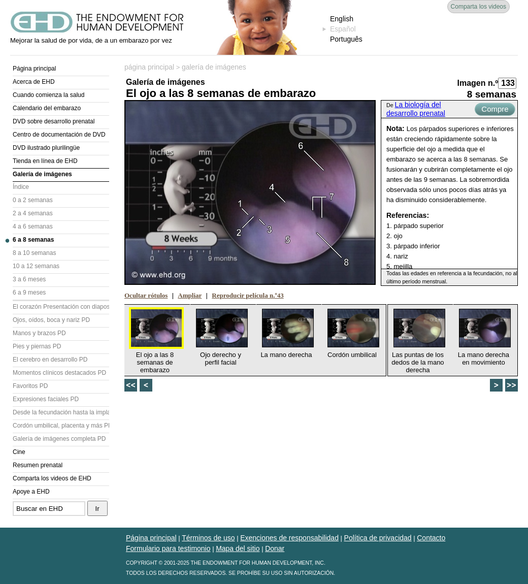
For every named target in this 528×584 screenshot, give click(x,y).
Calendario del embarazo (47, 108)
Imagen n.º (477, 83)
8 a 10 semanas (34, 252)
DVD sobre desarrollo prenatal (53, 121)
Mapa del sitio (237, 548)
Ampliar (190, 295)
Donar (274, 548)
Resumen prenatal (37, 465)
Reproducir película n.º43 (247, 295)
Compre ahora (494, 110)
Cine (19, 452)
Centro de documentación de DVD (59, 134)
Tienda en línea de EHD (45, 161)
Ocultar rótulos (146, 295)
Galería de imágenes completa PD (59, 438)
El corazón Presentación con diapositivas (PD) (61, 306)
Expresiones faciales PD (46, 399)
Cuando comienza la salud (48, 95)
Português (346, 39)
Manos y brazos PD (39, 333)
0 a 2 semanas (33, 200)
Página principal (34, 68)
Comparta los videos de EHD (52, 478)
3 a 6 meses (29, 279)
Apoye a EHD (31, 491)
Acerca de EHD (34, 81)
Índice (21, 186)
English (341, 19)
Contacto (431, 538)
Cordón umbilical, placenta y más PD (61, 425)
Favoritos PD (30, 386)
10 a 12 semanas (36, 266)
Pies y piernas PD (37, 346)
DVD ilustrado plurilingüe (46, 147)
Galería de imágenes (42, 174)
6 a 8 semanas (33, 239)
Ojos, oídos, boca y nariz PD (51, 319)
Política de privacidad (378, 538)
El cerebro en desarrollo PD (50, 359)
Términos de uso (208, 538)
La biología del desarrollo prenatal (415, 109)
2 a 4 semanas (33, 213)
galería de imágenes (214, 67)
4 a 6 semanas (33, 226)
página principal (149, 67)
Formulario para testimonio (168, 548)
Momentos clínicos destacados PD (59, 372)
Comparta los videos (478, 6)
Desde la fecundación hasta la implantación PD (61, 412)
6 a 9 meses (29, 292)
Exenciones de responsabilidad (289, 538)
